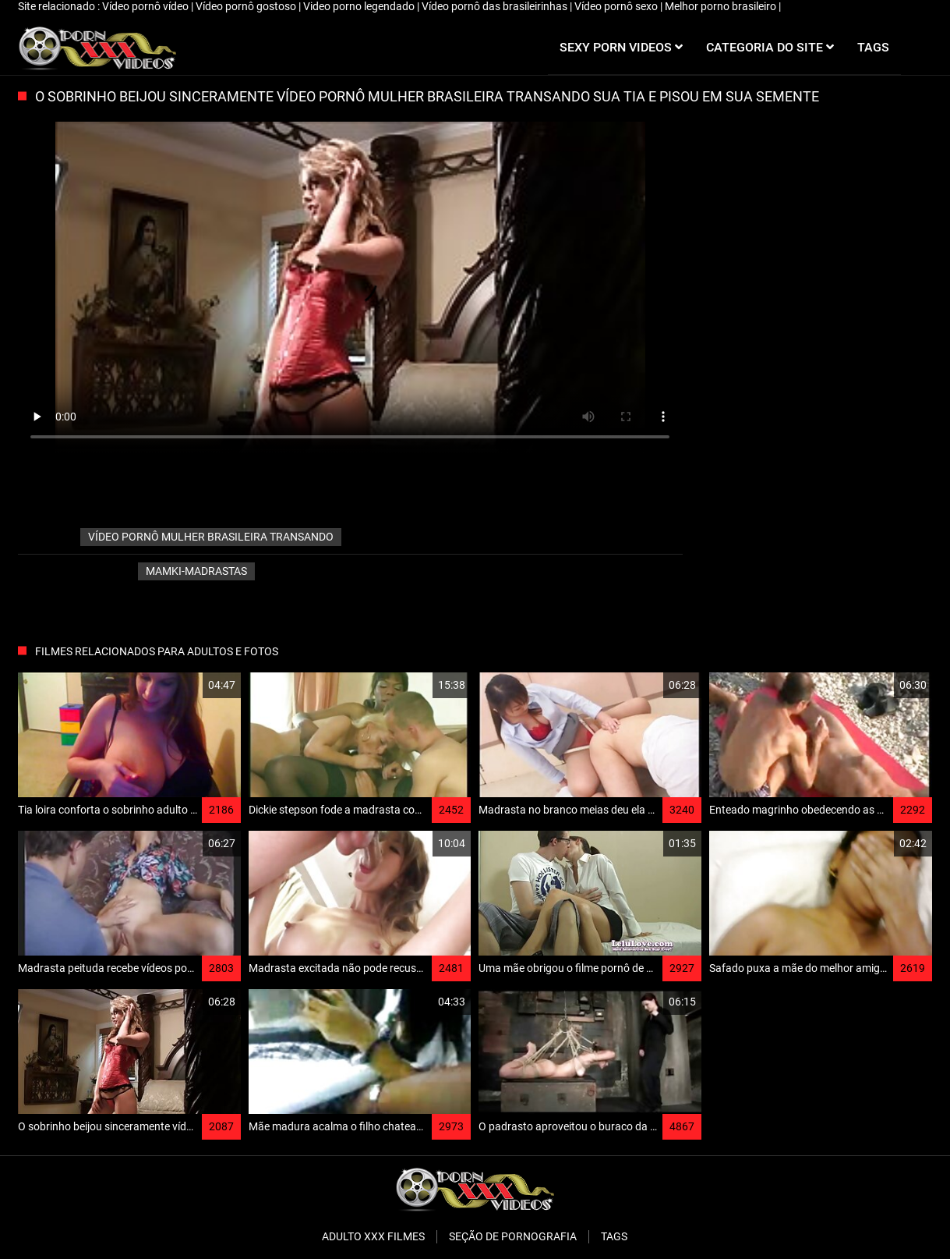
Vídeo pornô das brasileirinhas (496, 6)
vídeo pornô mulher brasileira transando (211, 536)
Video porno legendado (360, 6)
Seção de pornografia (513, 1236)
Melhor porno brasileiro (722, 6)
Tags (614, 1236)
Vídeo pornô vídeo (146, 6)
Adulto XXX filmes (373, 1236)
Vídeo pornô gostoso (247, 6)
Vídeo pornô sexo (617, 6)
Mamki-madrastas (196, 571)
